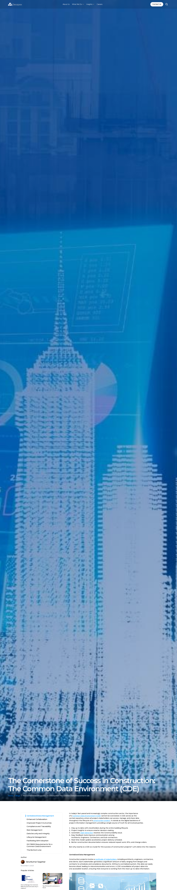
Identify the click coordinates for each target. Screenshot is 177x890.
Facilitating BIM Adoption (37, 841)
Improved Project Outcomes (39, 823)
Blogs (17, 796)
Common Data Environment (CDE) (87, 816)
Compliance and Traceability (39, 826)
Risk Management (34, 830)
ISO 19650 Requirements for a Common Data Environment (39, 845)
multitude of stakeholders (106, 860)
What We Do (77, 4)
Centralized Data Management (40, 816)
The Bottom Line (34, 850)
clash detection (86, 833)
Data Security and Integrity (38, 833)
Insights (89, 4)
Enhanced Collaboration (37, 819)
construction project (101, 821)
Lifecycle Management (36, 837)
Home (10, 796)
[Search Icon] (166, 4)
